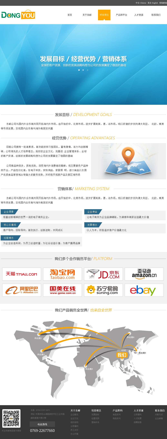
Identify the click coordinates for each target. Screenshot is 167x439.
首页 (70, 15)
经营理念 (104, 15)
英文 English (153, 3)
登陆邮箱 (163, 3)
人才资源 (138, 15)
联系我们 (156, 15)
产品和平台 (121, 15)
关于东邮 (87, 15)
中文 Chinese (141, 3)
